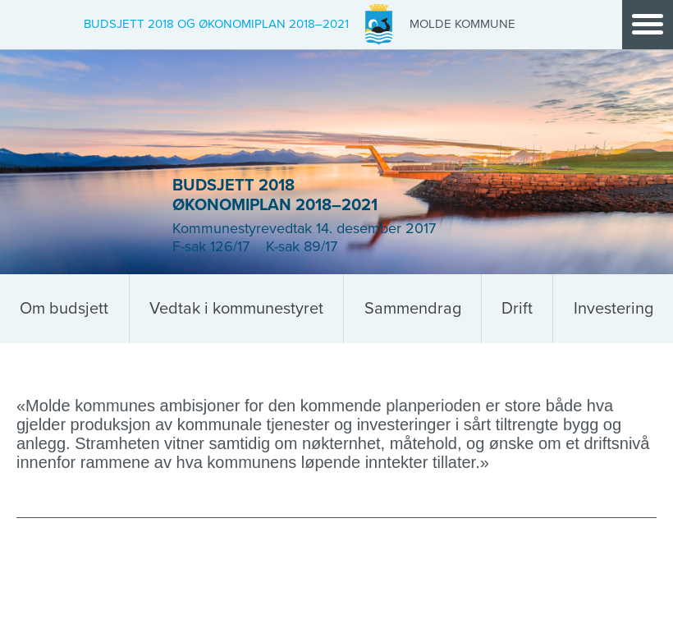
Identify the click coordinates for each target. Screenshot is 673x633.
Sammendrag (412, 309)
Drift (517, 309)
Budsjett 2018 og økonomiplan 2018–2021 (216, 23)
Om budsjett (64, 309)
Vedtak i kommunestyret (236, 309)
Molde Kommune (462, 23)
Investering (613, 309)
